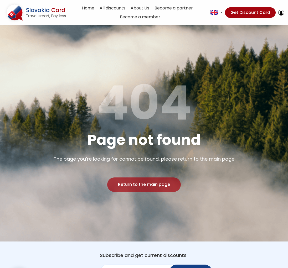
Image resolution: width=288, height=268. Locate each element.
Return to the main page (144, 184)
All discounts (112, 8)
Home (88, 8)
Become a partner (174, 8)
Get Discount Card (250, 12)
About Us (140, 8)
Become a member (140, 17)
